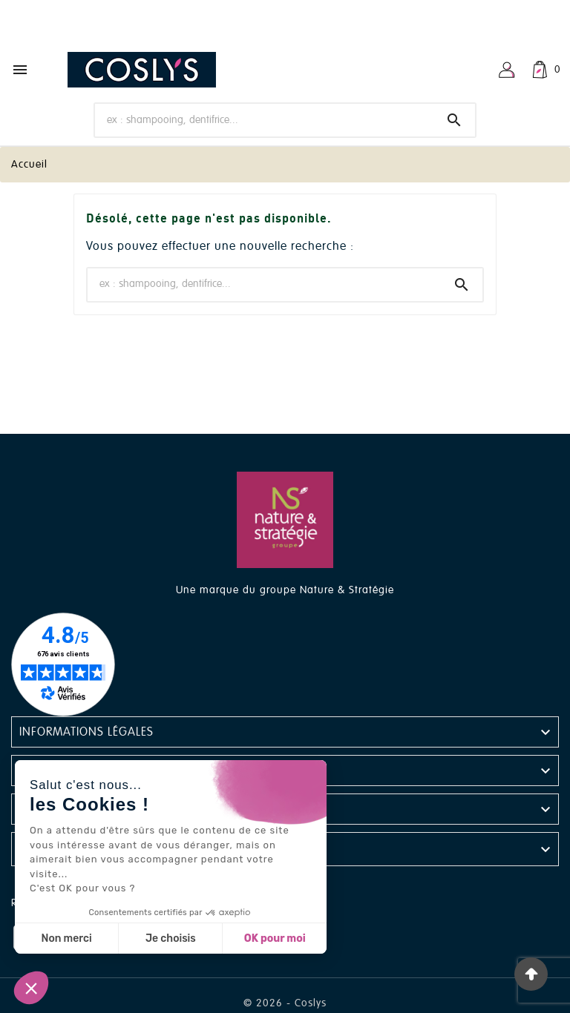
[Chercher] (264, 119)
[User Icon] (507, 70)
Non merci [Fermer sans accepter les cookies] (66, 938)
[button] (31, 988)
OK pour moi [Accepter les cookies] (275, 938)
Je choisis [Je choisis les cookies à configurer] (170, 938)
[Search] (454, 120)
